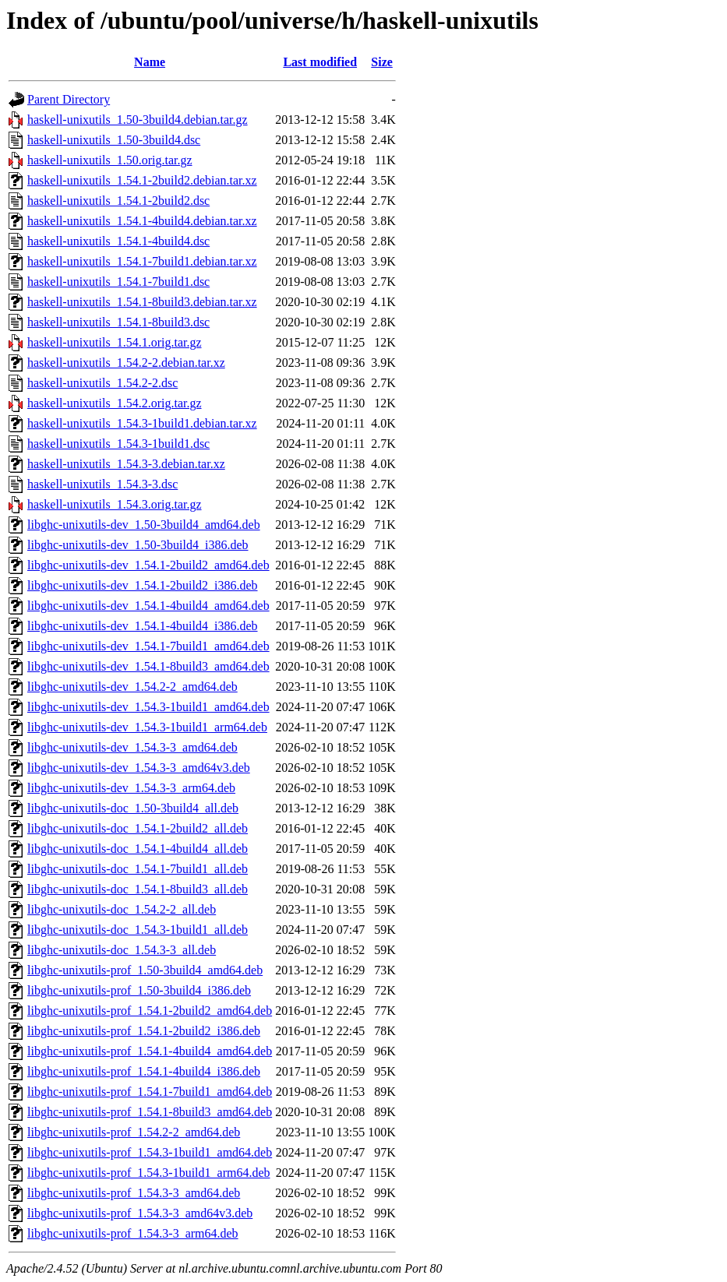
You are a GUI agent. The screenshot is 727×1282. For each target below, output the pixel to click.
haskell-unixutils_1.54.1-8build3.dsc (118, 322)
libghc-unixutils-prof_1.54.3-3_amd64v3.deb (139, 1213)
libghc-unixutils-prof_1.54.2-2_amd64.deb (133, 1132)
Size (382, 62)
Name (149, 62)
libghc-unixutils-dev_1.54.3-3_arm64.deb (131, 787)
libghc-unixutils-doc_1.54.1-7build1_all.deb (137, 868)
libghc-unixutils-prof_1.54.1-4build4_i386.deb (143, 1071)
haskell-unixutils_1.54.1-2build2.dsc (118, 200)
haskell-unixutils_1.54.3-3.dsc (102, 484)
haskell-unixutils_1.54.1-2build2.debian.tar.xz (142, 180)
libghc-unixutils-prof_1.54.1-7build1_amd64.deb (149, 1091)
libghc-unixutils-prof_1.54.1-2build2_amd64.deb (149, 1010)
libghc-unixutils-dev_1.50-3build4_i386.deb (138, 544)
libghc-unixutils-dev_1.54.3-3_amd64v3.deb (138, 767)
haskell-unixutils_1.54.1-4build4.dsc (118, 241)
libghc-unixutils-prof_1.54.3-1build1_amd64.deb (149, 1152)
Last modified (320, 62)
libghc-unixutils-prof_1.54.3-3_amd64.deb (133, 1192)
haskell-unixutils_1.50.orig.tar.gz (109, 160)
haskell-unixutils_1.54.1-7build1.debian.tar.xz (142, 261)
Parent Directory (68, 99)
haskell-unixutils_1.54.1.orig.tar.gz (114, 342)
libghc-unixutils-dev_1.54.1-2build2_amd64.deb (148, 565)
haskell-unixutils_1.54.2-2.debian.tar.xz (126, 362)
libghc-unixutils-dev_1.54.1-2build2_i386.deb (142, 585)
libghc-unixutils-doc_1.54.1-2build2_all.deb (137, 828)
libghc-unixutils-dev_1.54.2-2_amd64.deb (132, 686)
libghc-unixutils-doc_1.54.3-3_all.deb (121, 949)
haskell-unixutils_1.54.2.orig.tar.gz (114, 403)
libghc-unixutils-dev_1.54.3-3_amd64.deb (132, 747)
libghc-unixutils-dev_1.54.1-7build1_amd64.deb (148, 646)
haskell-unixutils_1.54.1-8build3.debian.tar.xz (142, 301)
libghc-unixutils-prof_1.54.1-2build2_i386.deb (143, 1030)
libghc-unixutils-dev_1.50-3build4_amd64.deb (143, 524)
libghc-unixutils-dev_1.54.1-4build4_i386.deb (142, 625)
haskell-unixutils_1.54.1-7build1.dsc (118, 281)
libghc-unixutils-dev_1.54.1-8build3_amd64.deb (148, 666)
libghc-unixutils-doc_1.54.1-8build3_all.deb (137, 889)
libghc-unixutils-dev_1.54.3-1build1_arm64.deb (147, 727)
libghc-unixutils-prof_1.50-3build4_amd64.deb (145, 970)
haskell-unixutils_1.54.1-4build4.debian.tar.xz (142, 220)
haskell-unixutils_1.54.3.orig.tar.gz (114, 504)
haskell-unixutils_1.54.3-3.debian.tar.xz (126, 463)
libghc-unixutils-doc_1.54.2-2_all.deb (121, 909)
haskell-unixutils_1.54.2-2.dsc (102, 382)
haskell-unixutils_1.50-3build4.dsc (113, 139)
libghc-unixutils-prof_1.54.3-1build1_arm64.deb (148, 1172)
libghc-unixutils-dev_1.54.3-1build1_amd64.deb (148, 706)
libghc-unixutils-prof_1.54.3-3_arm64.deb (132, 1233)
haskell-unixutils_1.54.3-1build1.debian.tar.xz (142, 423)
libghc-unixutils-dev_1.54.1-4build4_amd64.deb (148, 605)
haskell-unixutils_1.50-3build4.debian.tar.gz (137, 119)
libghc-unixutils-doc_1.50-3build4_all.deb (132, 808)
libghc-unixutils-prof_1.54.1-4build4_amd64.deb (149, 1051)
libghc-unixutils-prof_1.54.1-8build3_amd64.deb (149, 1111)
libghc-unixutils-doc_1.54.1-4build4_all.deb (137, 848)
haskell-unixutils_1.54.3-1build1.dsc (118, 443)
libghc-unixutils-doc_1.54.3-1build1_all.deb (137, 929)
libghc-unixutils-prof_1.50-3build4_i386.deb (139, 990)
